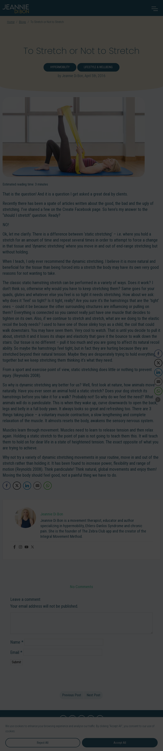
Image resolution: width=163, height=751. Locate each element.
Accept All (120, 742)
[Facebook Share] (7, 486)
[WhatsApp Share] (48, 486)
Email (16, 652)
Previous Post (71, 695)
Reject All (42, 742)
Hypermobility (60, 67)
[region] (81, 734)
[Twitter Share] (17, 486)
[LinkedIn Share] (27, 486)
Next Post (93, 695)
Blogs (22, 22)
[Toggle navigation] (154, 9)
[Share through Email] (37, 486)
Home (11, 22)
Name (16, 642)
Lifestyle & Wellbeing (98, 67)
